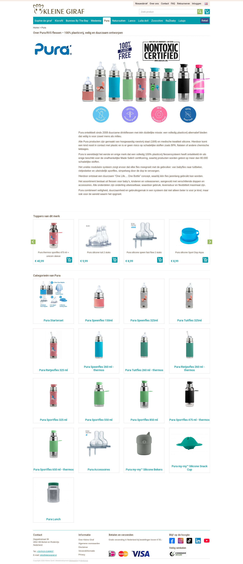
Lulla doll (143, 20)
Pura (106, 20)
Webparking (73, 561)
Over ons (154, 3)
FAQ (173, 3)
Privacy (82, 554)
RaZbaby (171, 20)
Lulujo (182, 20)
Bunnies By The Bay (77, 20)
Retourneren (183, 3)
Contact (165, 3)
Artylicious (84, 561)
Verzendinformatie (87, 551)
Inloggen (196, 3)
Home (36, 27)
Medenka (96, 20)
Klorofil (59, 20)
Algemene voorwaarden (89, 543)
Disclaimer (83, 547)
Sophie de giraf (43, 20)
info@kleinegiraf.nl (48, 555)
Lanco (131, 20)
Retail (205, 20)
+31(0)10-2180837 (45, 551)
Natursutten (119, 20)
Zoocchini (157, 20)
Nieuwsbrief (141, 3)
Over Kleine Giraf (86, 540)
